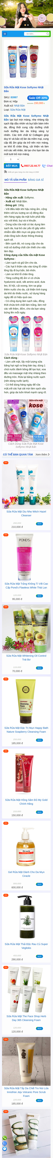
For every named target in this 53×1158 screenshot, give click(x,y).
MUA (39, 524)
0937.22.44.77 (32, 165)
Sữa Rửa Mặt (17, 109)
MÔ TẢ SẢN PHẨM (15, 179)
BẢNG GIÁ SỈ (35, 179)
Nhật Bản (19, 105)
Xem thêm (42, 454)
